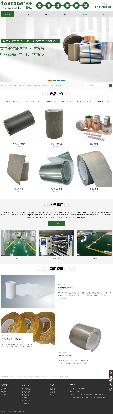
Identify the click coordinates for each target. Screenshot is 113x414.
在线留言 (86, 14)
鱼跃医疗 (18, 376)
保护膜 (51, 85)
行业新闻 (52, 389)
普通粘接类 (50, 101)
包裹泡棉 (29, 85)
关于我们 (27, 14)
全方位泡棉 (13, 85)
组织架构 (3, 392)
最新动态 (52, 395)
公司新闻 (52, 392)
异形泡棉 (21, 85)
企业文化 (3, 395)
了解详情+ (56, 223)
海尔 (66, 376)
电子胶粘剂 (37, 85)
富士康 (37, 376)
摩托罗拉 (48, 376)
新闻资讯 (66, 14)
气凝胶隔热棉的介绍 (65, 288)
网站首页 (7, 14)
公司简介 (3, 389)
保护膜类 (66, 101)
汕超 (25, 376)
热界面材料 (102, 101)
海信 (42, 376)
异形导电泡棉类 (32, 101)
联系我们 (105, 14)
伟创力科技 (10, 376)
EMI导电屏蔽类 (12, 101)
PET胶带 (58, 85)
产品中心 (46, 14)
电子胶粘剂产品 (84, 101)
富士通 (61, 376)
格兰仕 (31, 376)
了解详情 (62, 298)
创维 (55, 376)
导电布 (45, 85)
